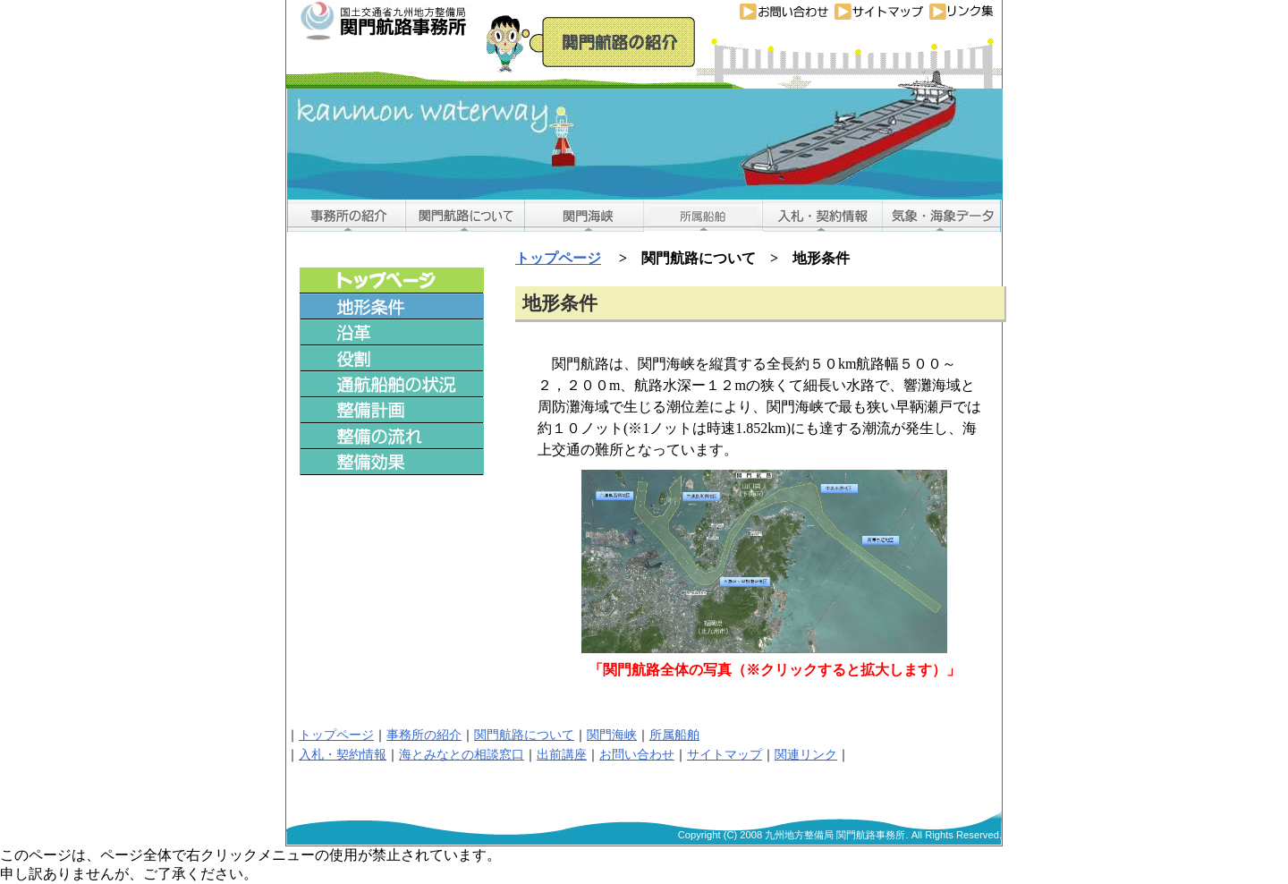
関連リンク (806, 754)
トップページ (558, 258)
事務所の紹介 (424, 734)
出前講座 (562, 754)
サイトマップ (724, 754)
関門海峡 (612, 734)
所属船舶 (674, 734)
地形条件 (559, 303)
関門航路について (524, 734)
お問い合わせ (636, 754)
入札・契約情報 (342, 754)
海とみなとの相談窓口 (461, 754)
